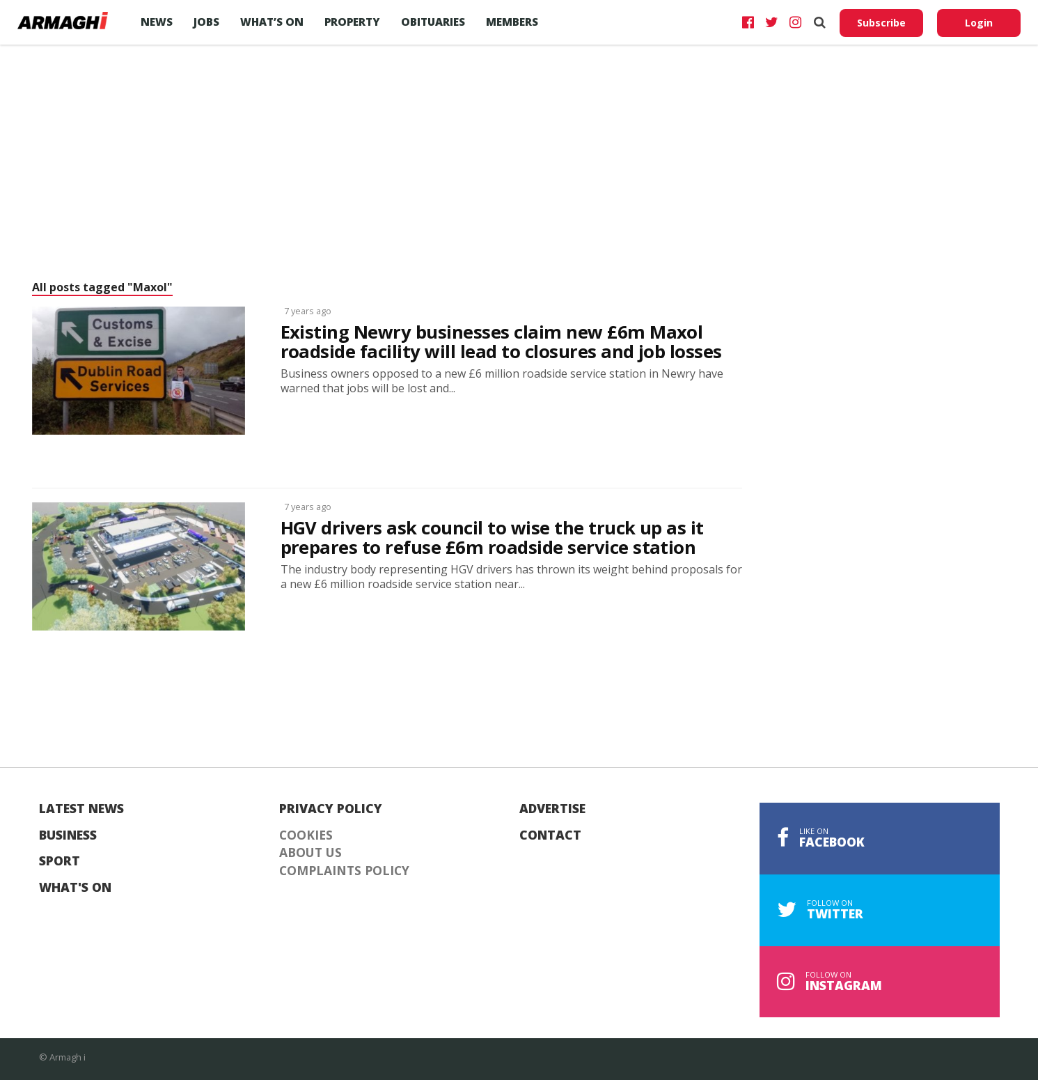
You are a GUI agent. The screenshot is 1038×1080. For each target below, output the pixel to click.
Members (512, 22)
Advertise (552, 809)
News (157, 22)
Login (979, 22)
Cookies (306, 835)
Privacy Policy (330, 809)
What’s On (272, 22)
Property (352, 22)
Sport (59, 861)
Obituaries (433, 22)
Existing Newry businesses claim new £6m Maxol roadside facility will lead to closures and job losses (501, 342)
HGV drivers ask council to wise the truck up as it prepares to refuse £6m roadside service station (492, 537)
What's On (75, 887)
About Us (310, 853)
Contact (550, 835)
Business (68, 835)
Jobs (206, 22)
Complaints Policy (344, 871)
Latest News (81, 809)
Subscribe (881, 22)
